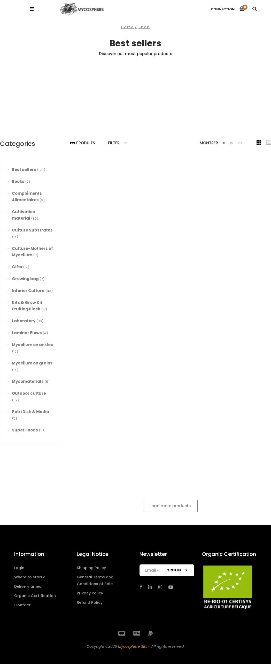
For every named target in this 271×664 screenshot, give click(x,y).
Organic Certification (35, 595)
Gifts (20, 267)
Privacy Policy (90, 592)
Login (19, 567)
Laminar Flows (30, 332)
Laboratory (27, 321)
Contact (22, 604)
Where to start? (30, 576)
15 (231, 143)
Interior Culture (32, 290)
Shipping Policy (92, 567)
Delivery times (28, 585)
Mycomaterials (31, 381)
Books (21, 181)
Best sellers (28, 169)
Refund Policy (90, 601)
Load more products (170, 506)
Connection (223, 9)
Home (127, 27)
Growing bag (28, 278)
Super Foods (28, 430)
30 (239, 143)
